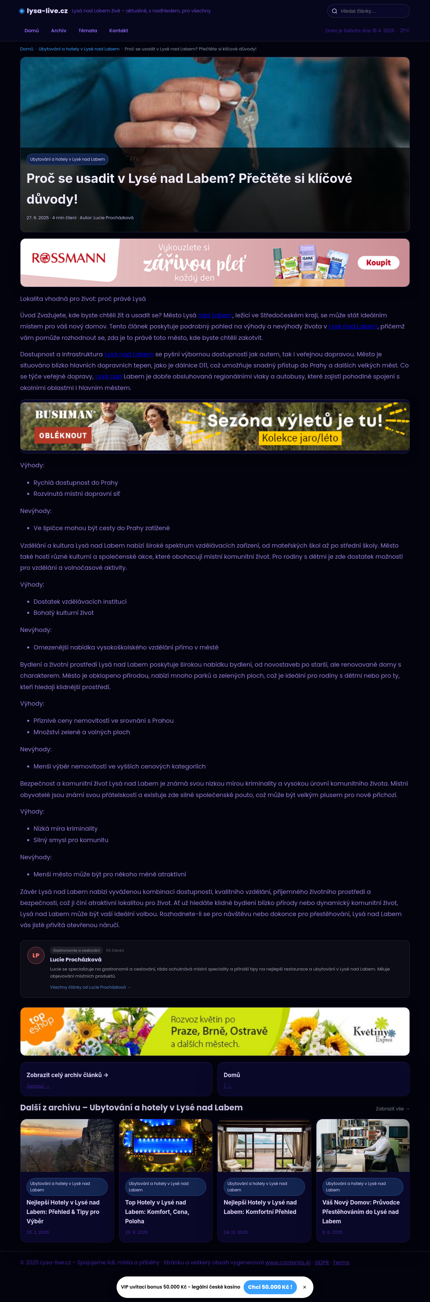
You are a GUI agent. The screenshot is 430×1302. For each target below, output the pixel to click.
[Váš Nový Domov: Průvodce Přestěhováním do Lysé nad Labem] (363, 1180)
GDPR (321, 1262)
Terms (341, 1262)
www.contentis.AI (287, 1262)
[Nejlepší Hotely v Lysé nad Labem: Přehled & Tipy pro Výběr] (67, 1180)
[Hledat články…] (372, 11)
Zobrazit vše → (393, 1108)
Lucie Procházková (75, 959)
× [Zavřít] (305, 1287)
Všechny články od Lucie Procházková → (90, 987)
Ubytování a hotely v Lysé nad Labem (79, 49)
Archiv (59, 30)
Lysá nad (108, 376)
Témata (88, 30)
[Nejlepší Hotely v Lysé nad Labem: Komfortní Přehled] (264, 1180)
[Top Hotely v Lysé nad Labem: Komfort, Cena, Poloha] (166, 1180)
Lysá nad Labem (129, 354)
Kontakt (118, 30)
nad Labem (215, 315)
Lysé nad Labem (353, 326)
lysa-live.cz (47, 10)
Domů (32, 30)
